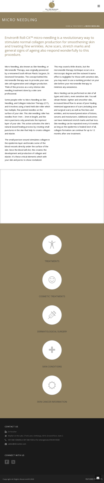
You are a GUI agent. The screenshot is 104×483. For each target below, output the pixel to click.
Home (68, 26)
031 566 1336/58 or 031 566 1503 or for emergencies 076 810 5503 (34, 440)
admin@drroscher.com (17, 444)
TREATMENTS (78, 26)
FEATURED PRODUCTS (94, 479)
